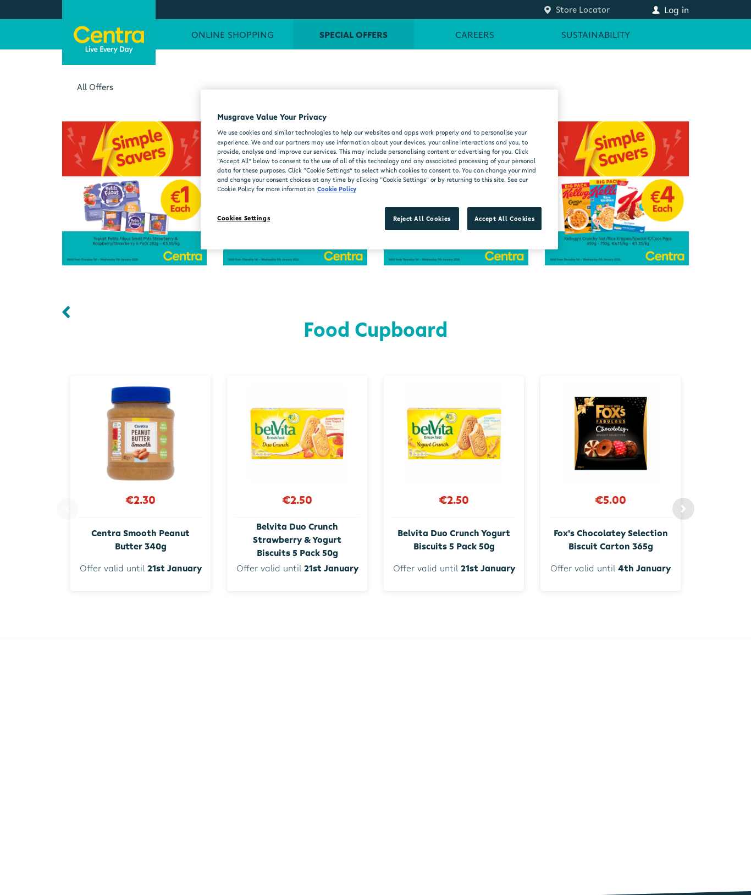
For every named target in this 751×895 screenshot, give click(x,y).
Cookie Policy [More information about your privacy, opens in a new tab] (336, 189)
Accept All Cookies (504, 218)
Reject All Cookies (422, 218)
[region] (379, 169)
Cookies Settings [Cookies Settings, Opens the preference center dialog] (243, 218)
